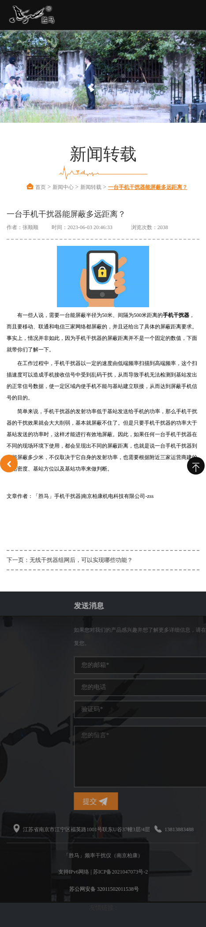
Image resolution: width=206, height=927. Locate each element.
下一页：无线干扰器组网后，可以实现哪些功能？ (70, 560)
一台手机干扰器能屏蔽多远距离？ (147, 187)
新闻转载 (90, 187)
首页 (40, 187)
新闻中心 (63, 187)
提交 (138, 801)
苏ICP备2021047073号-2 (120, 872)
